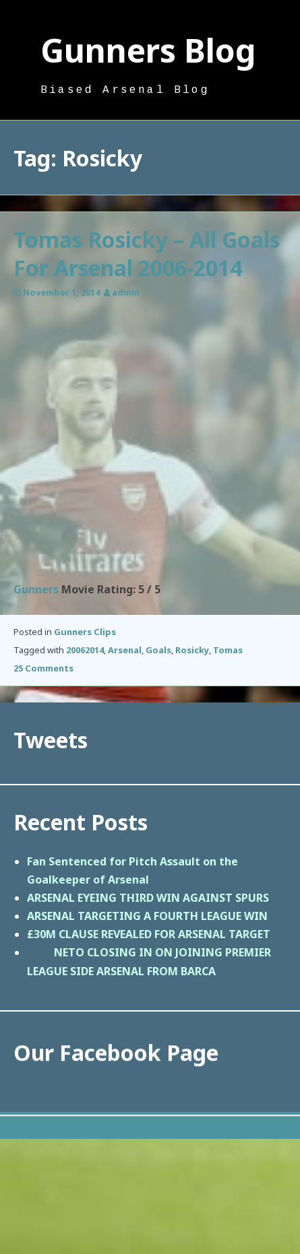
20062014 (85, 650)
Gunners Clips (85, 632)
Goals (158, 650)
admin (126, 292)
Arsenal (125, 650)
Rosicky (192, 650)
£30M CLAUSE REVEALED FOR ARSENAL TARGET (148, 934)
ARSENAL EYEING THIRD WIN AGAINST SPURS (148, 897)
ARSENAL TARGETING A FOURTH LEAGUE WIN (147, 916)
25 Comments (43, 668)
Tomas (228, 650)
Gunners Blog (148, 50)
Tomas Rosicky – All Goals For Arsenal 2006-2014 (146, 253)
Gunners (36, 589)
